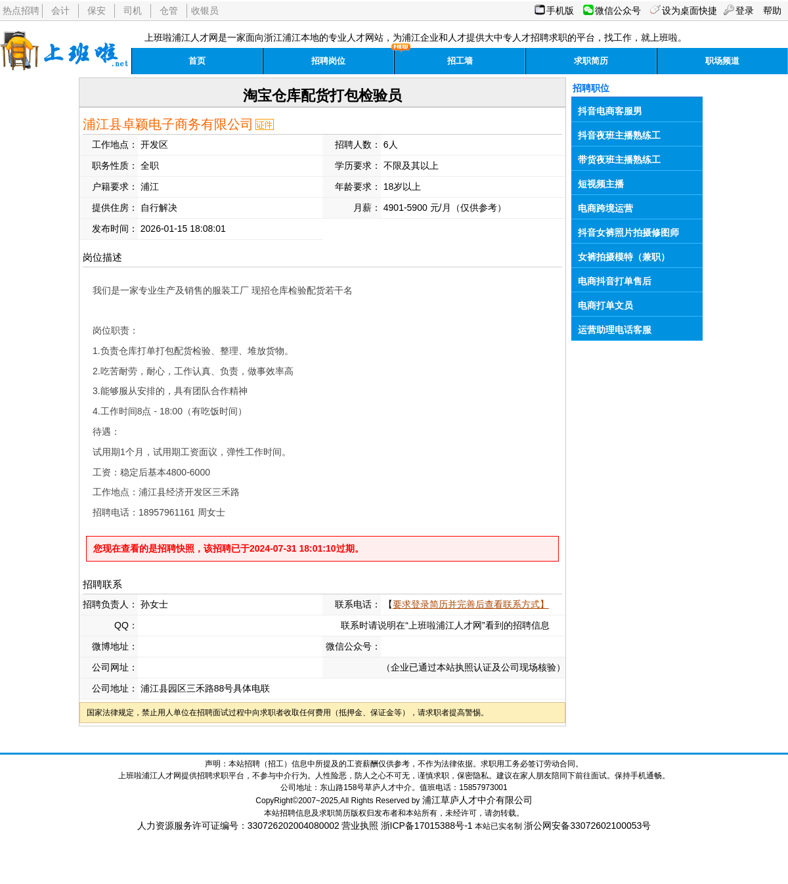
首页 (197, 61)
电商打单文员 (605, 305)
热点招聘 (21, 10)
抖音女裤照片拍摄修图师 (628, 232)
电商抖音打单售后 (614, 281)
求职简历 (591, 61)
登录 (744, 10)
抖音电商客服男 (610, 111)
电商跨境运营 (605, 208)
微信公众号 (618, 10)
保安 (96, 10)
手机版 (560, 10)
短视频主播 (601, 184)
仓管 (169, 10)
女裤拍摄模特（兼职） (624, 257)
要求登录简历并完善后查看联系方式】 (471, 604)
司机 (132, 10)
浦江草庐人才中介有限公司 (477, 800)
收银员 (205, 10)
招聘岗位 (328, 61)
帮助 (772, 10)
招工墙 (460, 61)
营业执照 (359, 825)
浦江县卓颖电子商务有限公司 (168, 124)
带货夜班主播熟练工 (619, 159)
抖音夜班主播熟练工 (619, 135)
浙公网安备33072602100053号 (587, 825)
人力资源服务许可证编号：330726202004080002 (238, 825)
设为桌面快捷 (689, 10)
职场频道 (722, 61)
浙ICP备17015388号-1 (427, 825)
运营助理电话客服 (614, 329)
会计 (60, 10)
